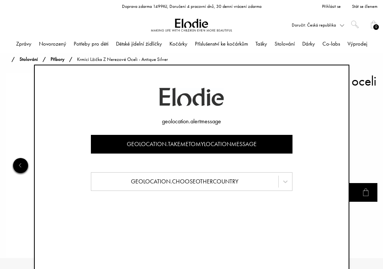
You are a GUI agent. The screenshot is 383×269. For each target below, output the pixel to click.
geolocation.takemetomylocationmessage (192, 144)
